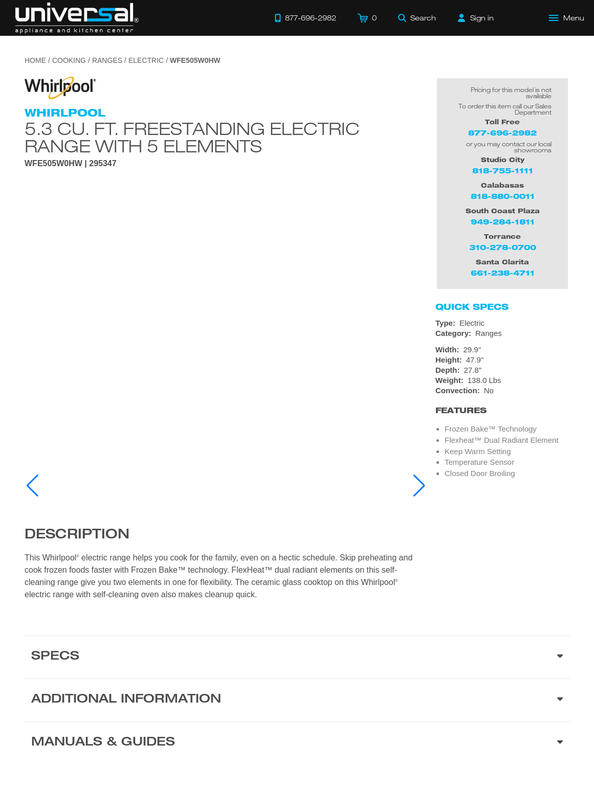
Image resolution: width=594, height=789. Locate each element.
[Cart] (367, 18)
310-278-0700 (502, 247)
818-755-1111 (502, 170)
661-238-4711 (503, 273)
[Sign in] (476, 18)
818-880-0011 (503, 196)
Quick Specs (472, 307)
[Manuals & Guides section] (297, 743)
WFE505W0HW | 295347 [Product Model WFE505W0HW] (71, 164)
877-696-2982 (502, 133)
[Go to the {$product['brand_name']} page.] (60, 87)
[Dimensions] (502, 365)
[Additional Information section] (297, 700)
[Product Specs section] (297, 657)
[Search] (417, 18)
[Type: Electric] (502, 323)
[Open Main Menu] (567, 18)
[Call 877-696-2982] (305, 18)
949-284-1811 (503, 222)
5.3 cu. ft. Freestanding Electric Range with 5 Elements (192, 137)
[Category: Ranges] (502, 333)
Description (77, 535)
